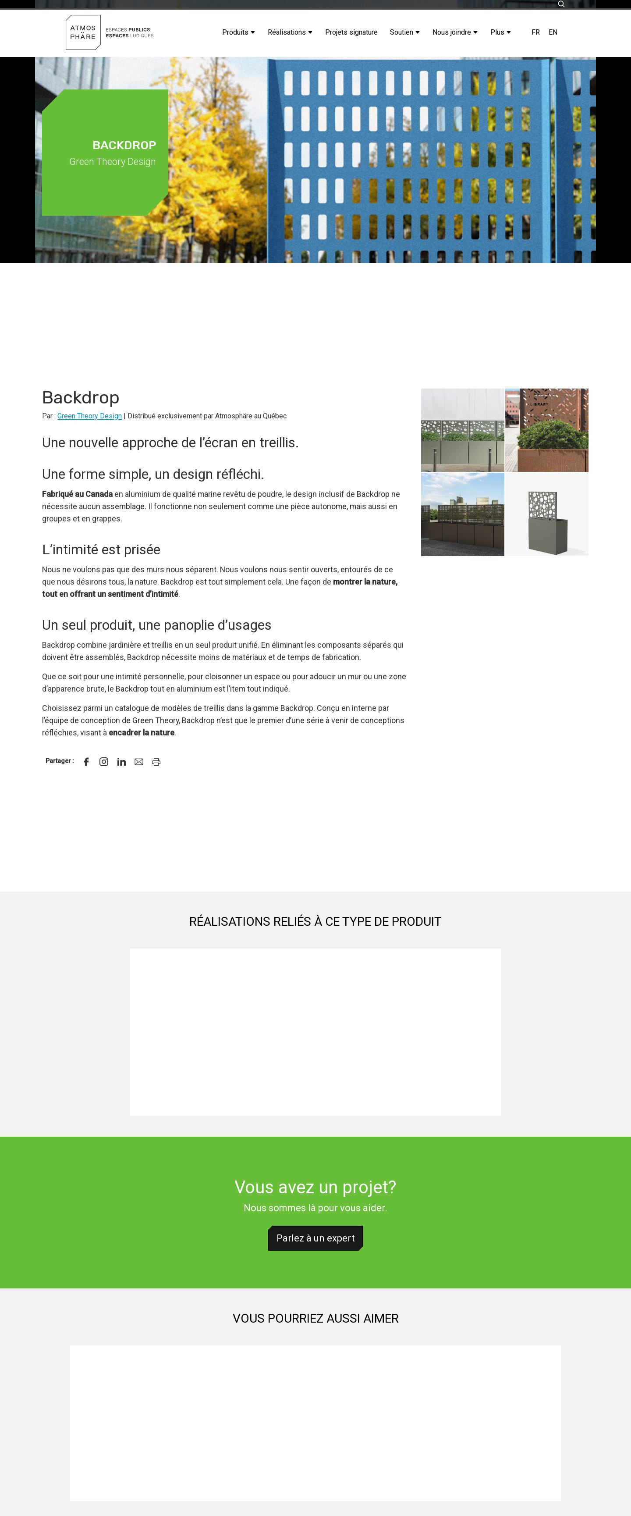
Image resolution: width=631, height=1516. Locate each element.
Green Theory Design (89, 416)
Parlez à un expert (316, 1238)
